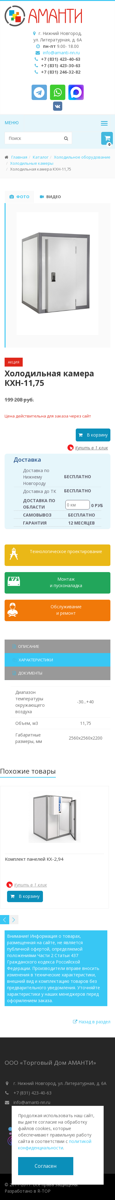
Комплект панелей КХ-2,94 (34, 857)
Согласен (45, 1166)
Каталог (40, 157)
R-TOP (44, 1189)
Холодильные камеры (31, 163)
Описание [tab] (26, 644)
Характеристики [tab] (33, 658)
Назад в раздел (91, 1020)
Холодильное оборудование (82, 157)
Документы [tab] (27, 671)
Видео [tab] (50, 196)
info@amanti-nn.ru (61, 53)
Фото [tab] (19, 196)
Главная (19, 157)
